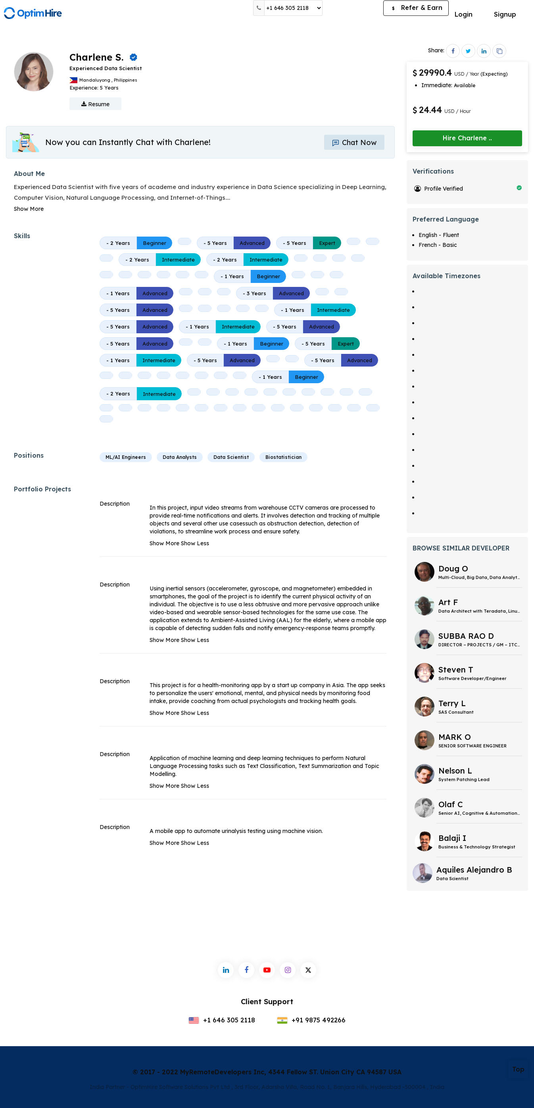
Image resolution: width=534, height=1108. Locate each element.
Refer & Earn (416, 8)
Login (464, 14)
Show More (29, 208)
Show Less (195, 543)
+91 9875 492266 (311, 1020)
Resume (95, 104)
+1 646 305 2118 (221, 1020)
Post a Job (353, 8)
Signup (505, 14)
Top (518, 1069)
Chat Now (354, 142)
